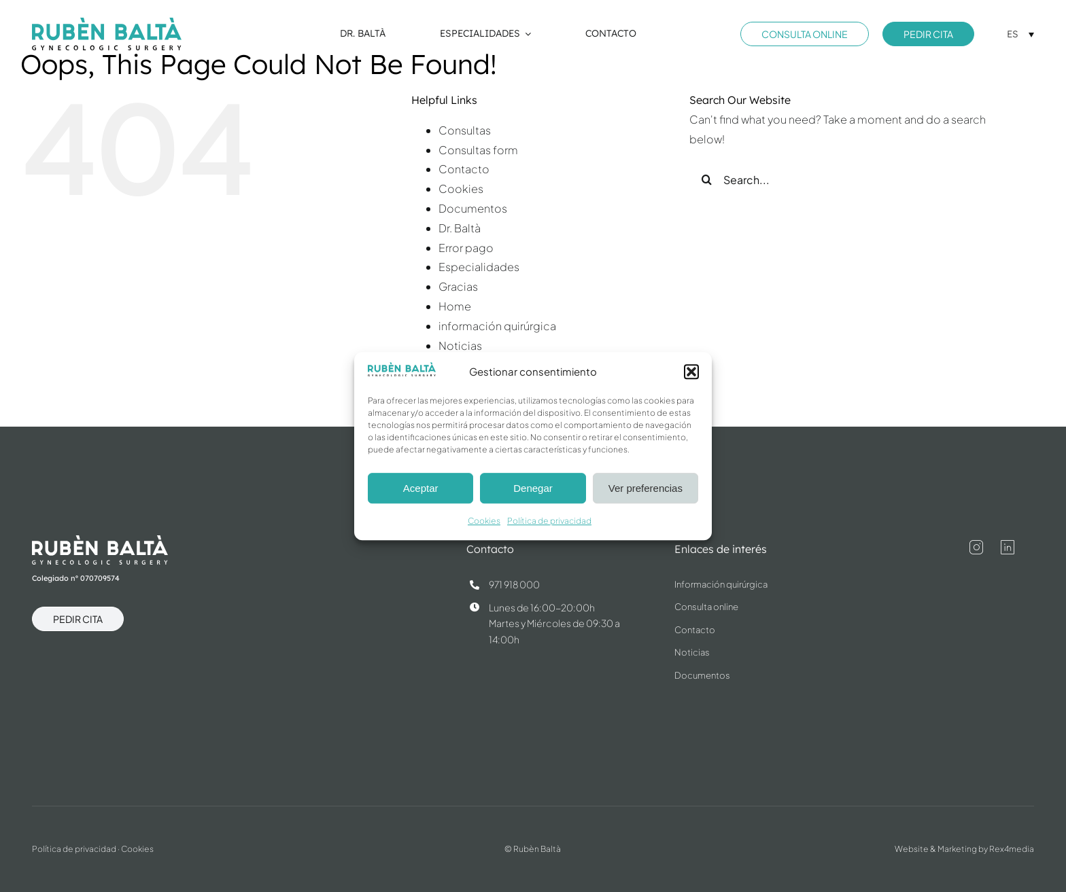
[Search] (706, 179)
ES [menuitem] (1012, 34)
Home (455, 306)
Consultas (465, 130)
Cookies (484, 521)
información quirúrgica (497, 326)
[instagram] (976, 547)
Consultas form (478, 150)
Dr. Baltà (460, 228)
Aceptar (421, 488)
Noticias (460, 345)
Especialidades (479, 267)
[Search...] (853, 179)
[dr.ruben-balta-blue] (107, 23)
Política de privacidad (549, 521)
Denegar (533, 488)
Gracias (458, 286)
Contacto (464, 169)
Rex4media (1011, 849)
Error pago (466, 247)
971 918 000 (514, 584)
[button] (691, 371)
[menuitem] (1020, 34)
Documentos (473, 208)
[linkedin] (1007, 547)
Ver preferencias (645, 488)
